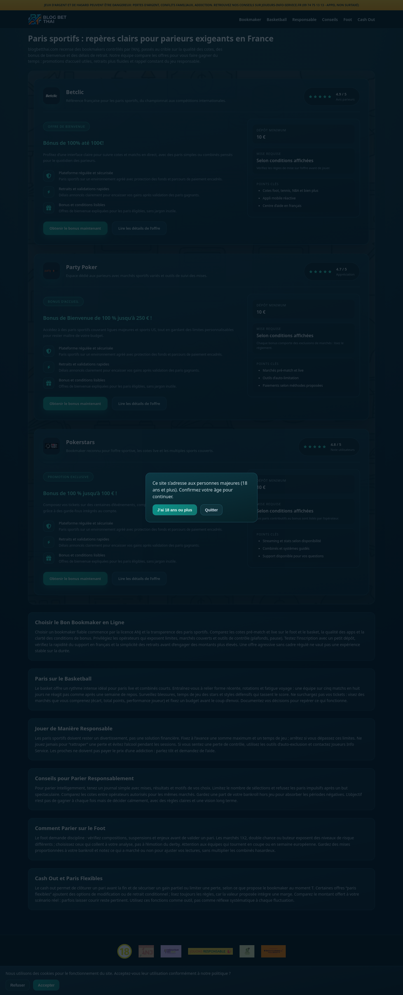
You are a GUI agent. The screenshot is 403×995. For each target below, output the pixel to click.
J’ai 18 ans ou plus (174, 510)
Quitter (211, 510)
